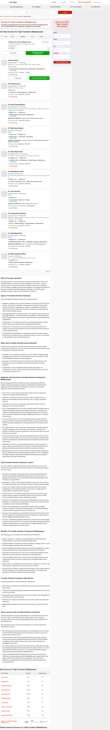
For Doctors (72, 2)
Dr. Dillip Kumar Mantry (25, 128)
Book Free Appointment (84, 2)
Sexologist (23, 16)
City (78, 44)
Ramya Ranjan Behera (15, 619)
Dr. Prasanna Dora (23, 84)
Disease (79, 51)
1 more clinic (22, 70)
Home (10, 16)
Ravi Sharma (13, 610)
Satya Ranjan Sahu (15, 627)
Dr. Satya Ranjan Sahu (24, 150)
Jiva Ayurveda (13, 636)
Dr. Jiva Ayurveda (23, 188)
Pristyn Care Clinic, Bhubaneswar (29, 42)
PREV (12, 268)
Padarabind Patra (14, 644)
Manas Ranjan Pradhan (16, 648)
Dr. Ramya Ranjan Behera (25, 105)
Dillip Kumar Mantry (15, 623)
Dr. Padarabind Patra (24, 230)
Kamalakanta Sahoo (15, 632)
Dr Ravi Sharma (22, 60)
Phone (78, 37)
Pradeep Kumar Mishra (16, 640)
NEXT (71, 268)
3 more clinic (22, 138)
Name (78, 30)
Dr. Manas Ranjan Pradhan (26, 251)
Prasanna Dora (14, 615)
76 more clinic (22, 198)
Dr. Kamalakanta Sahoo (25, 170)
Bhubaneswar (16, 16)
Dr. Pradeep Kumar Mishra (26, 210)
